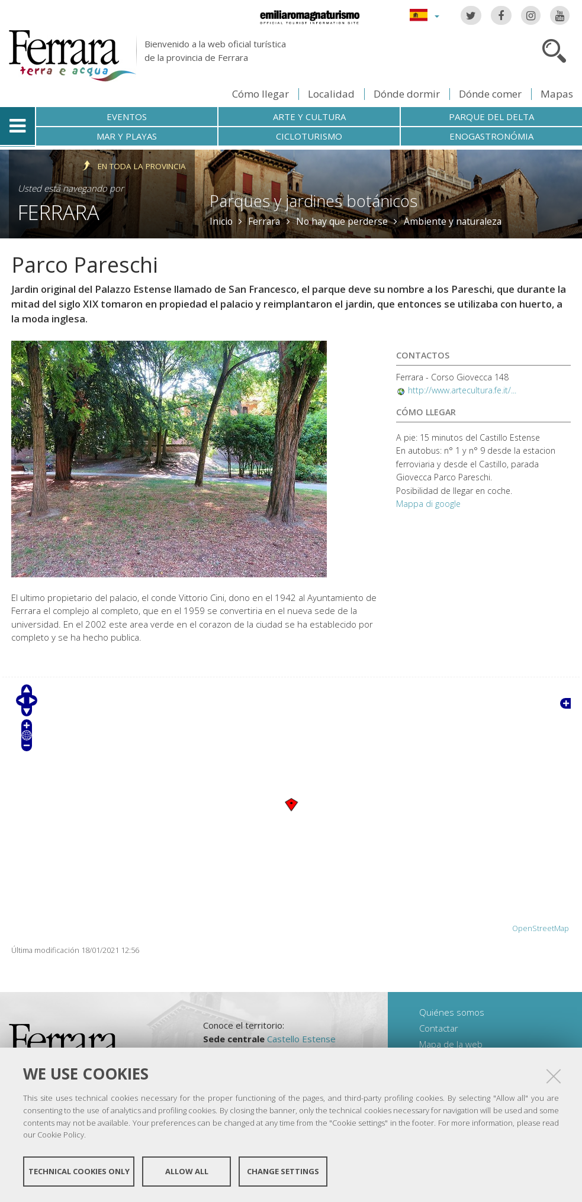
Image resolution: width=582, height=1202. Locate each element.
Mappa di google (428, 503)
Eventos (127, 116)
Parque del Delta (491, 116)
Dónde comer (490, 94)
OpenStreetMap (540, 928)
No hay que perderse (342, 221)
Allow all (186, 1171)
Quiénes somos (451, 1012)
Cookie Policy (60, 1134)
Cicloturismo (309, 136)
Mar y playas (127, 136)
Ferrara (58, 212)
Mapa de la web (451, 1044)
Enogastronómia (491, 136)
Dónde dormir (407, 94)
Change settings (283, 1171)
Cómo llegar (260, 94)
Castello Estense (301, 1039)
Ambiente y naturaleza (452, 221)
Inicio (221, 221)
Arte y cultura (309, 116)
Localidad (331, 94)
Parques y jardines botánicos (313, 201)
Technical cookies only (79, 1171)
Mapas (557, 94)
